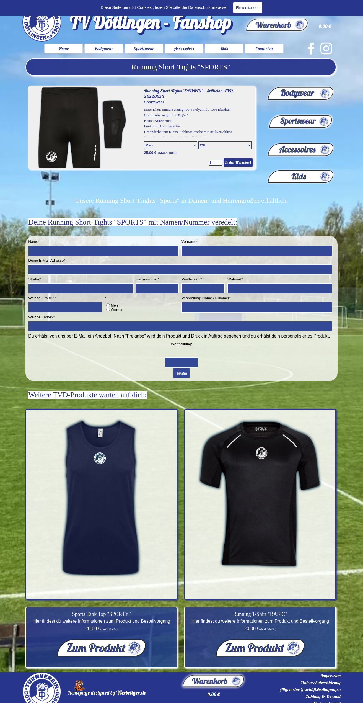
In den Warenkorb (238, 162)
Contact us (264, 48)
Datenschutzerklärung (321, 682)
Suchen (330, 7)
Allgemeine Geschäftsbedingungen (310, 689)
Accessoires (184, 48)
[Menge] (215, 163)
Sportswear (143, 48)
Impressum (331, 675)
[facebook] (311, 48)
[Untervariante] (225, 145)
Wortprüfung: (181, 344)
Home (64, 48)
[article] (141, 127)
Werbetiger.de (131, 692)
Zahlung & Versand (323, 696)
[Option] (171, 145)
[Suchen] (282, 7)
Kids (224, 48)
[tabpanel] (181, 67)
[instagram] (326, 48)
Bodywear (103, 48)
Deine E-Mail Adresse (46, 260)
